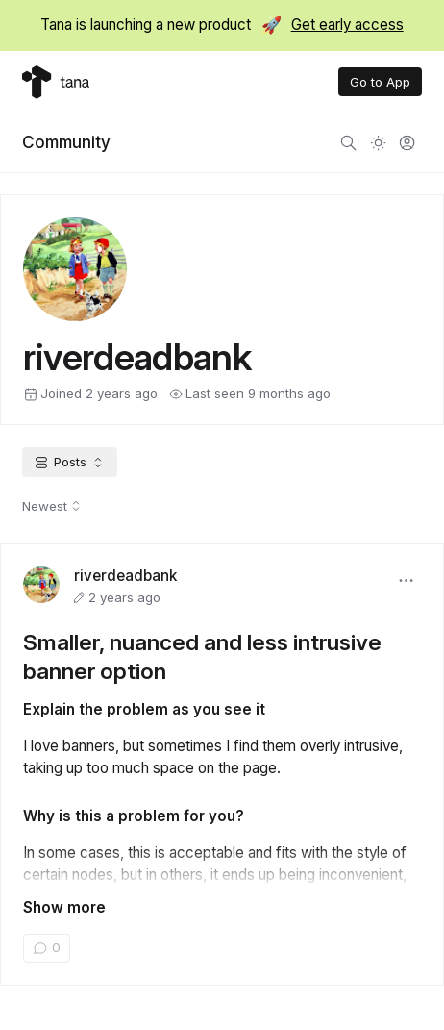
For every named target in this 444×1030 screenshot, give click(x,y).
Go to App (380, 81)
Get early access (347, 24)
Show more (64, 907)
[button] (406, 580)
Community (66, 142)
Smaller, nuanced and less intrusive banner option (202, 656)
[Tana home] (55, 82)
